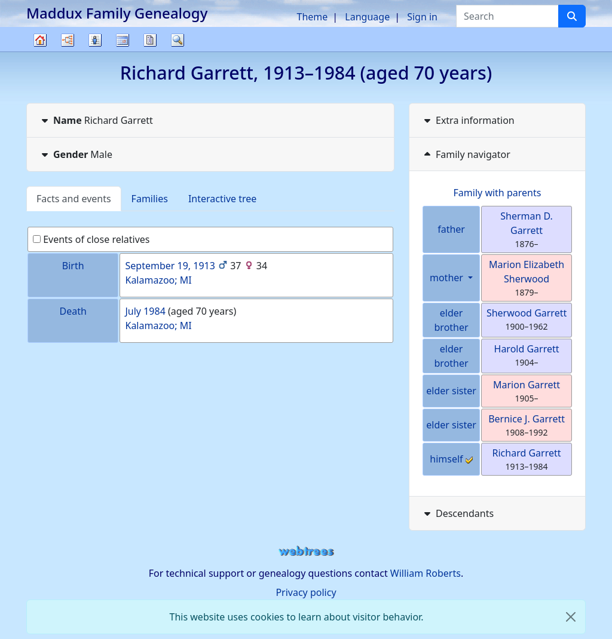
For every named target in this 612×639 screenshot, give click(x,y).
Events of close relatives (91, 239)
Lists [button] (95, 40)
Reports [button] (150, 40)
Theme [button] (312, 16)
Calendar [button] (122, 40)
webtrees (306, 551)
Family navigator (465, 154)
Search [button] (177, 40)
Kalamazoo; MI (158, 280)
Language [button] (367, 16)
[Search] (572, 16)
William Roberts (425, 573)
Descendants (457, 513)
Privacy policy (306, 592)
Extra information (468, 120)
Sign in (422, 16)
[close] (570, 617)
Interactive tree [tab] (222, 198)
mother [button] (448, 277)
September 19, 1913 (170, 265)
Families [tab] (149, 198)
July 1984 (145, 311)
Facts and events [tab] (73, 198)
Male (75, 154)
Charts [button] (67, 40)
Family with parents (497, 192)
